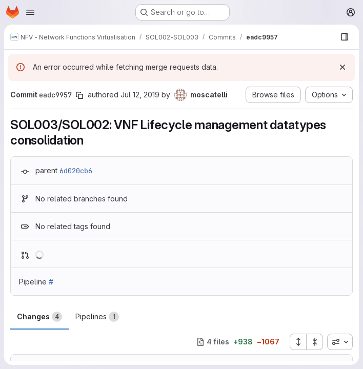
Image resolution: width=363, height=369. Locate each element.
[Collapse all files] (315, 342)
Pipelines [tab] (97, 317)
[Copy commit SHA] (79, 95)
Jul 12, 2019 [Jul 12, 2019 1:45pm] (139, 94)
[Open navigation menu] (30, 12)
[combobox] (340, 342)
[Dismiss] (342, 67)
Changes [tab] (39, 317)
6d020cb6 (75, 170)
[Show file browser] (344, 37)
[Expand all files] (298, 342)
